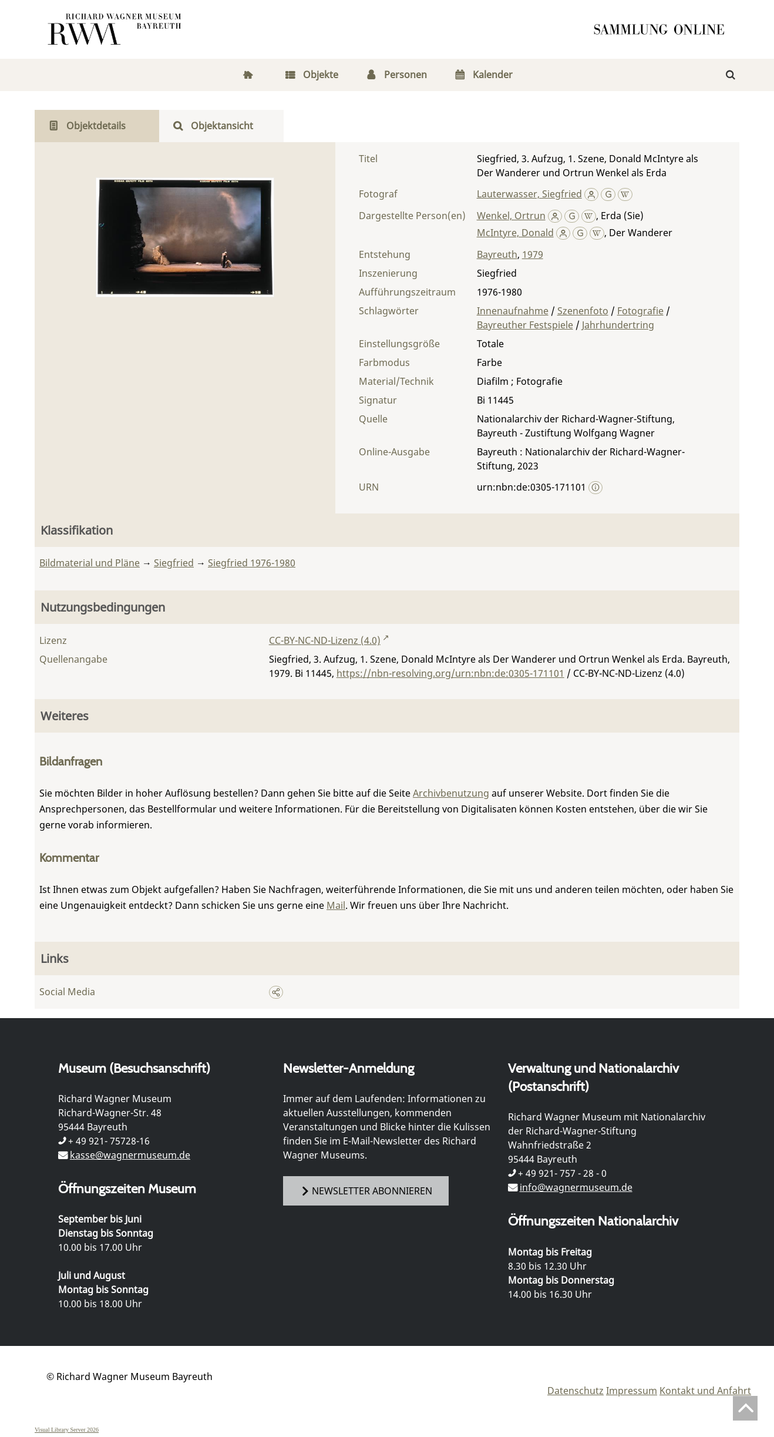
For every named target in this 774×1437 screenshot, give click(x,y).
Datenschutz (575, 1390)
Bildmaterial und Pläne (89, 562)
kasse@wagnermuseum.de (130, 1155)
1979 (532, 254)
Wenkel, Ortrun (511, 215)
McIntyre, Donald (515, 232)
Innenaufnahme (512, 310)
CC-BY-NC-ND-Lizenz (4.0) (325, 640)
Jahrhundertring (618, 324)
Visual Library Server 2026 (67, 1429)
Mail (336, 905)
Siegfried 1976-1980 (251, 562)
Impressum (631, 1390)
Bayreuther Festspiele (525, 324)
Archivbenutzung (451, 793)
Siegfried (174, 562)
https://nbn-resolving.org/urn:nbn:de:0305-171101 (450, 673)
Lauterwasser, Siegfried (529, 193)
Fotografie (640, 310)
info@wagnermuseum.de (576, 1187)
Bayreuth (497, 254)
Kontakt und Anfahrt (705, 1390)
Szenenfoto (582, 310)
